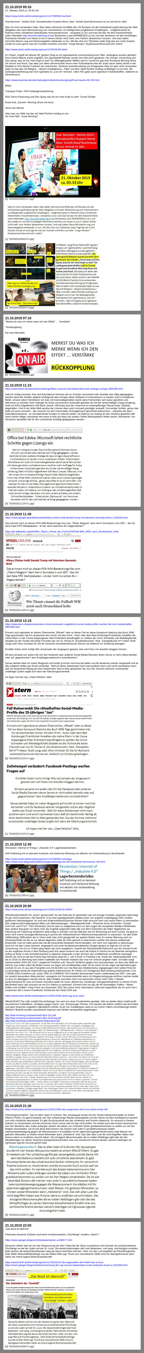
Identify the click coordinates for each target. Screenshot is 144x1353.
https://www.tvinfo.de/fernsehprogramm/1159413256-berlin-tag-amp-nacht (44, 995)
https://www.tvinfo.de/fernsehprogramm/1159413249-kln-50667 (39, 909)
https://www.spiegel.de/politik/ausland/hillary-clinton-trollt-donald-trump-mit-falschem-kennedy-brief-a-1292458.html (66, 517)
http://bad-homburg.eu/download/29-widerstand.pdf (32, 1020)
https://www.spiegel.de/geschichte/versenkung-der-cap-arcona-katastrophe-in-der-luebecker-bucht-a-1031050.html (66, 1265)
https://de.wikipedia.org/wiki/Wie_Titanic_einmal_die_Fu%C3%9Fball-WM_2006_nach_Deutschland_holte (62, 531)
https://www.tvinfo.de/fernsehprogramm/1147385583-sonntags (38, 859)
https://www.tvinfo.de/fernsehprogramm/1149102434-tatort (36, 49)
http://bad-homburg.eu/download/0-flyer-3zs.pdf (30, 1015)
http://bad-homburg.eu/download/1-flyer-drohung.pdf (33, 1018)
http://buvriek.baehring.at (36, 35)
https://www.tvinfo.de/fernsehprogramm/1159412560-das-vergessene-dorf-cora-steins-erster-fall (56, 1109)
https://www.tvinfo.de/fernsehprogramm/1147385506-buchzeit (38, 16)
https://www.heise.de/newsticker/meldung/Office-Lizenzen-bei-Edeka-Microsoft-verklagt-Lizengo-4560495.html (64, 388)
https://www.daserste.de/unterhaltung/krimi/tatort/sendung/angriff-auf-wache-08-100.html (52, 80)
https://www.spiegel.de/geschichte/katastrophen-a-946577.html (38, 1240)
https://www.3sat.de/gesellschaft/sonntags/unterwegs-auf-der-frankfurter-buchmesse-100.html (55, 861)
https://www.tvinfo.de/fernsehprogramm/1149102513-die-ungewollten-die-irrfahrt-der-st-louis (54, 1262)
